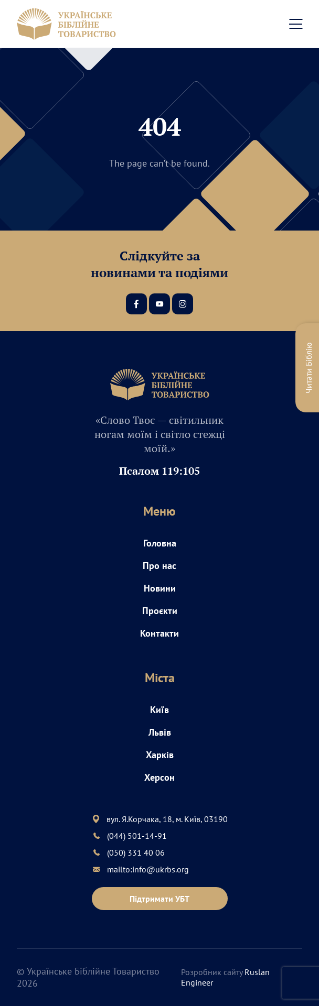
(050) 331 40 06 (136, 852)
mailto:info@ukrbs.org (148, 869)
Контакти (159, 633)
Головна (159, 543)
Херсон (159, 777)
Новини (160, 588)
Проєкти (159, 611)
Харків (160, 755)
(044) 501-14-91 (137, 835)
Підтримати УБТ (159, 898)
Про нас (159, 566)
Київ (159, 710)
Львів (159, 732)
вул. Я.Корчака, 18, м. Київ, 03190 (167, 819)
